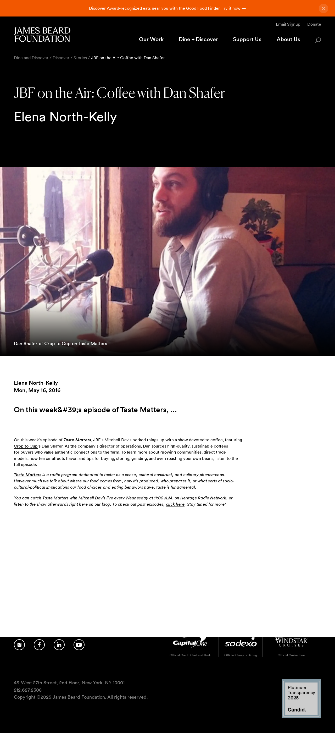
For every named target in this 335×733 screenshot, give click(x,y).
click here (175, 504)
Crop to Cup (26, 446)
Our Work (151, 39)
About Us (288, 39)
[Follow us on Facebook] (39, 645)
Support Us (247, 39)
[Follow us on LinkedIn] (59, 645)
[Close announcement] (323, 8)
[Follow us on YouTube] (79, 645)
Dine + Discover (198, 39)
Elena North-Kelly (36, 382)
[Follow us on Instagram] (19, 645)
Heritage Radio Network (203, 498)
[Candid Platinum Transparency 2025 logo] (301, 716)
